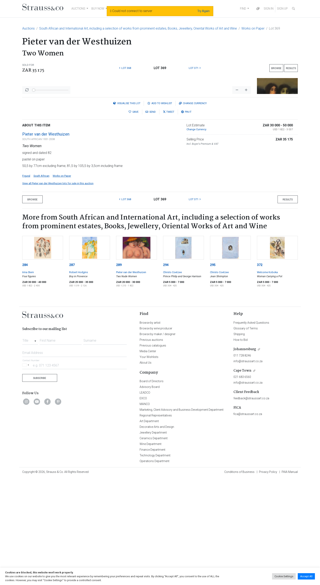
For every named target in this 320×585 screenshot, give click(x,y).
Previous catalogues (153, 452)
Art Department (149, 528)
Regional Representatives (156, 522)
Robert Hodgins (78, 379)
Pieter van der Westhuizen (45, 240)
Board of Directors (151, 488)
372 (259, 372)
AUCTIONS (78, 8)
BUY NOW (97, 8)
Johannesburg (244, 456)
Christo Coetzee (172, 379)
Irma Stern (28, 379)
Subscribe (39, 484)
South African (41, 282)
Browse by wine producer (156, 435)
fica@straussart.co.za (247, 520)
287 (72, 372)
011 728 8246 (242, 462)
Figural (26, 282)
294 (166, 372)
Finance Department (152, 556)
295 (213, 372)
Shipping (239, 441)
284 (25, 372)
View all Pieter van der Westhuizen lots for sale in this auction (57, 290)
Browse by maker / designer (158, 441)
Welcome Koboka (267, 379)
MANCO (145, 510)
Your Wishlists (149, 463)
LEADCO (145, 499)
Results (291, 68)
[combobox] (30, 446)
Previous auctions (151, 446)
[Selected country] (26, 472)
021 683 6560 (242, 483)
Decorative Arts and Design (157, 533)
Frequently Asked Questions (251, 429)
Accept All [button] (306, 576)
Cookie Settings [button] (283, 576)
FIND (243, 8)
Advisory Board (150, 493)
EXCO (143, 505)
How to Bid (240, 446)
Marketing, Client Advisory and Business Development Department (181, 516)
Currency (193, 210)
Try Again (203, 11)
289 (119, 372)
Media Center (148, 458)
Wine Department (150, 550)
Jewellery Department (153, 539)
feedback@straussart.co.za (251, 505)
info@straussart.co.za (247, 468)
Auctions (28, 28)
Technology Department (155, 562)
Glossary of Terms (245, 435)
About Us (145, 469)
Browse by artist (150, 429)
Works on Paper (252, 28)
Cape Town (242, 477)
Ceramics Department (154, 545)
